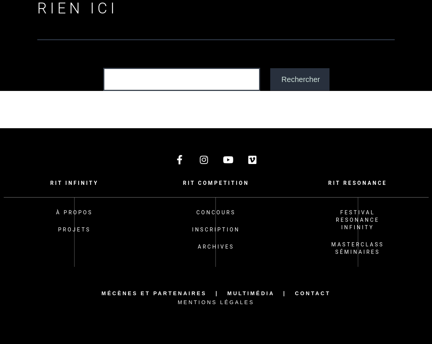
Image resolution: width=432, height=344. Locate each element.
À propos (74, 212)
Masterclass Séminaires (357, 248)
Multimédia (250, 293)
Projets (74, 230)
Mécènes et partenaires (153, 293)
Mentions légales (216, 302)
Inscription (216, 230)
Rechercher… (123, 60)
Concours (216, 212)
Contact (312, 293)
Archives (216, 247)
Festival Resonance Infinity (357, 219)
